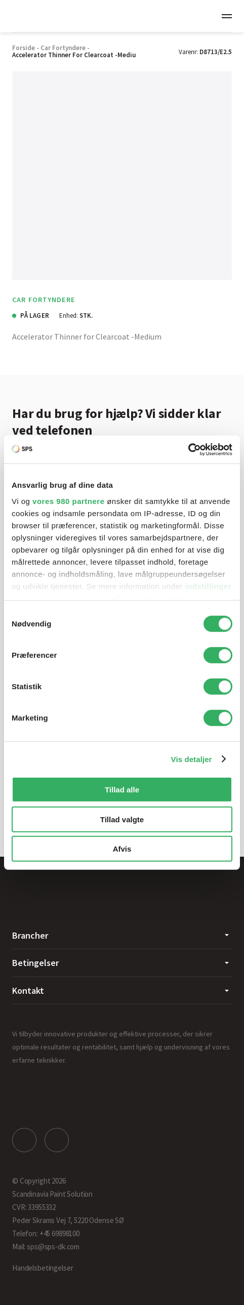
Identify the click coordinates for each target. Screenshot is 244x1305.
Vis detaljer (191, 758)
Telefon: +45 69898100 (45, 1233)
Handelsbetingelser (42, 1268)
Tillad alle (122, 789)
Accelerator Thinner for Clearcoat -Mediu (74, 55)
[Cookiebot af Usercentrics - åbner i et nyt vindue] (188, 449)
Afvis (122, 849)
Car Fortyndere (63, 48)
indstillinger (208, 585)
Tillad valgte (122, 819)
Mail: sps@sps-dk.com (45, 1246)
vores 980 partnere (68, 500)
